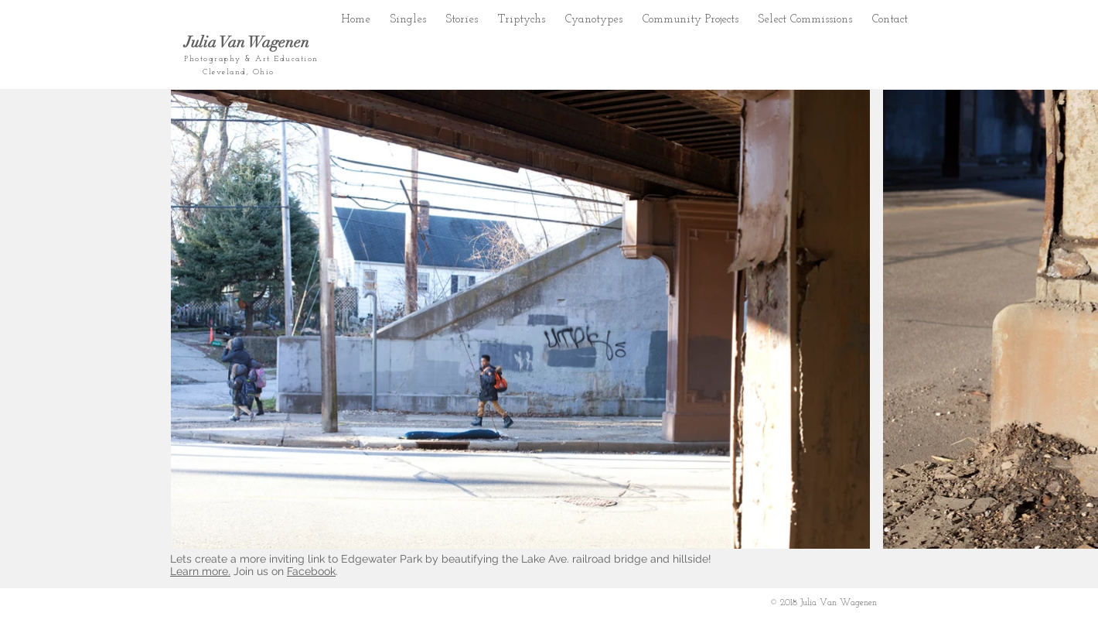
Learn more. (200, 571)
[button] (462, 16)
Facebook (311, 571)
